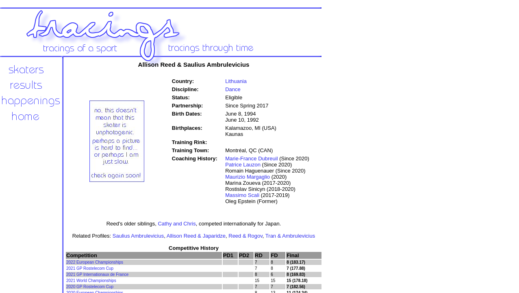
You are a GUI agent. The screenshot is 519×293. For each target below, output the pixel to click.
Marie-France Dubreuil (251, 158)
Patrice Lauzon (243, 165)
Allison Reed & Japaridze (196, 236)
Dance (233, 89)
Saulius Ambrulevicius (138, 236)
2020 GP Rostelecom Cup (89, 286)
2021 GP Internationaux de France (97, 274)
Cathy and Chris (176, 224)
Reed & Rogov (245, 236)
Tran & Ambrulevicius (290, 236)
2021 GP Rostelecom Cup (89, 268)
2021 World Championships (91, 280)
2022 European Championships (94, 262)
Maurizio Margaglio (247, 177)
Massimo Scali (242, 195)
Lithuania (236, 81)
